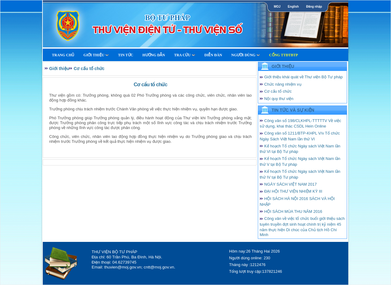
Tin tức (125, 55)
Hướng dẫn (153, 55)
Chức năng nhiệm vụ (282, 84)
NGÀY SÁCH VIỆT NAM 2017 (290, 184)
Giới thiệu (96, 55)
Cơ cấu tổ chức (89, 68)
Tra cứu (184, 55)
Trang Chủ (63, 55)
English (293, 6)
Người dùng (245, 55)
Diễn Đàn (213, 55)
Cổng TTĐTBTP (283, 55)
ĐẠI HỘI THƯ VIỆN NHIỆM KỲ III (293, 191)
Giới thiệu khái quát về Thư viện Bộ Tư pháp (303, 77)
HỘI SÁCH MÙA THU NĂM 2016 (293, 211)
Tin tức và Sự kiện (293, 110)
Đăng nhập (314, 6)
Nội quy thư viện (279, 98)
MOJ (277, 6)
